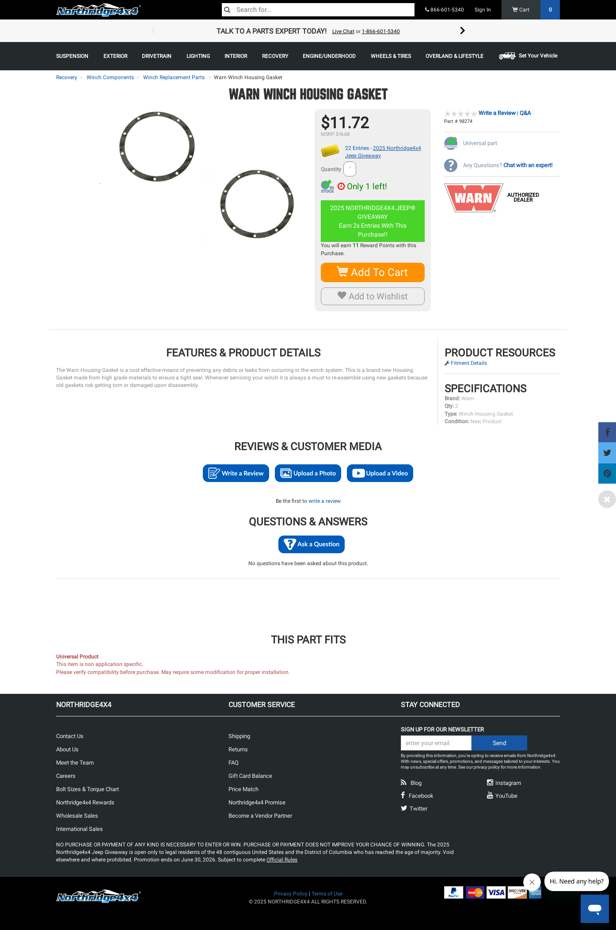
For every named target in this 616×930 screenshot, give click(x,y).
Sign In (483, 10)
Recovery (66, 77)
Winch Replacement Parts (174, 77)
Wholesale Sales (77, 815)
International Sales (79, 829)
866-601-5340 (444, 10)
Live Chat (343, 31)
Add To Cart (373, 272)
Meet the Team (75, 762)
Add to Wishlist (373, 296)
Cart (536, 9)
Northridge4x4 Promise (256, 802)
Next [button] (463, 31)
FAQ (233, 762)
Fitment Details (469, 363)
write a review (324, 501)
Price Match (243, 789)
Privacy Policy (291, 894)
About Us (67, 749)
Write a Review (497, 113)
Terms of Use (327, 894)
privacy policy (487, 767)
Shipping (239, 736)
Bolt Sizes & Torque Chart (87, 789)
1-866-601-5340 (381, 31)
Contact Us (70, 736)
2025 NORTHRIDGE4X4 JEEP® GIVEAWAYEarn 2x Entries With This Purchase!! (373, 221)
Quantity (331, 169)
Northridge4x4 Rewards (85, 802)
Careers (66, 776)
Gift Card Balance (250, 776)
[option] (308, 31)
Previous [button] (153, 31)
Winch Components (110, 77)
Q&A (525, 113)
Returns (238, 749)
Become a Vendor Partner (260, 815)
